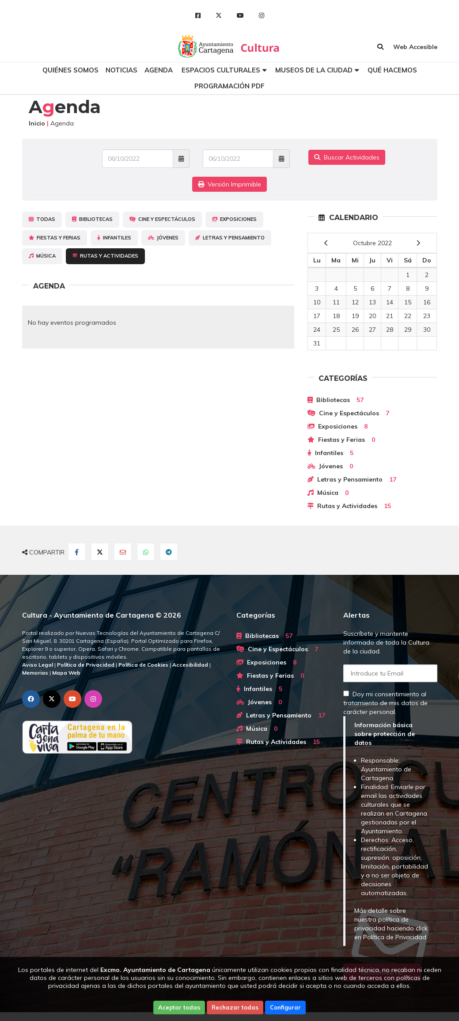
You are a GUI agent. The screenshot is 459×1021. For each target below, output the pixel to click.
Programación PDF (229, 86)
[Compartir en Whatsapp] (146, 552)
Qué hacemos (392, 70)
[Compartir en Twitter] (100, 552)
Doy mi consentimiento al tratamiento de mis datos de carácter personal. (385, 703)
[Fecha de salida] (238, 158)
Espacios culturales (221, 70)
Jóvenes (163, 238)
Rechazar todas (235, 1007)
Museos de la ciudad (314, 70)
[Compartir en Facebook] (77, 552)
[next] (418, 243)
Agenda (158, 70)
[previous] (326, 243)
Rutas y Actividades (105, 256)
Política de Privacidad (394, 937)
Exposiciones (234, 219)
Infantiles (114, 238)
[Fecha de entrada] (137, 158)
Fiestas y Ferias (54, 238)
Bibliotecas (92, 219)
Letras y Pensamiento (230, 238)
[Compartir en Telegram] (169, 552)
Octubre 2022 (372, 243)
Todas (42, 219)
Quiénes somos (70, 70)
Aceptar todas (179, 1007)
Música (42, 256)
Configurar (285, 1007)
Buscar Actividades (346, 157)
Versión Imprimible (229, 184)
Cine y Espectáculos (162, 219)
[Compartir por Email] (123, 552)
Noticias (121, 70)
